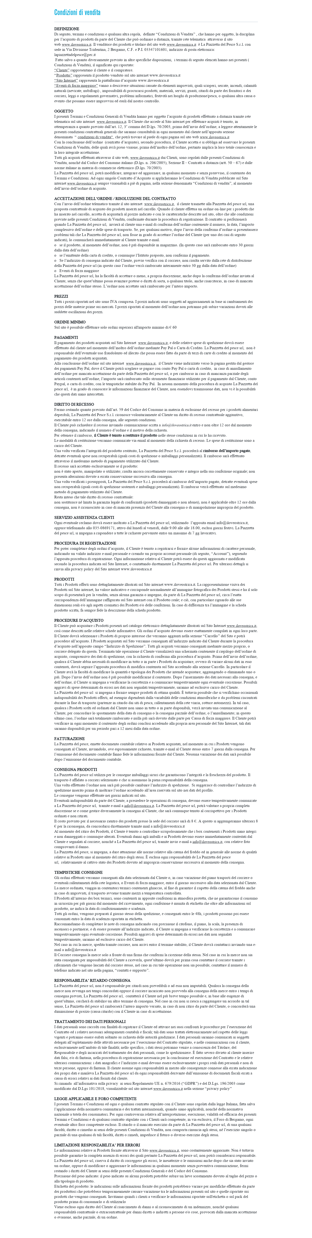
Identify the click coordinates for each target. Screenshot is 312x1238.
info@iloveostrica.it (177, 424)
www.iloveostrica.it (77, 44)
